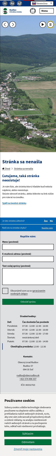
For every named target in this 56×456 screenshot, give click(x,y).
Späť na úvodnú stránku (14, 203)
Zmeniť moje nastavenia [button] (28, 449)
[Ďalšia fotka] (12, 24)
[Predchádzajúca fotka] (5, 24)
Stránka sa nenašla (23, 168)
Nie (52, 220)
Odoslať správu (28, 301)
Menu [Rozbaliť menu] (46, 10)
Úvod (6, 168)
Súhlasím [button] (27, 433)
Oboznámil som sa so (27, 292)
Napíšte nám (47, 228)
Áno (46, 220)
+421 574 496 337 (28, 378)
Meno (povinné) (10, 241)
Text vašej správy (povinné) (16, 265)
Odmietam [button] (28, 442)
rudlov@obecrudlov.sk (28, 375)
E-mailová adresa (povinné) (16, 253)
